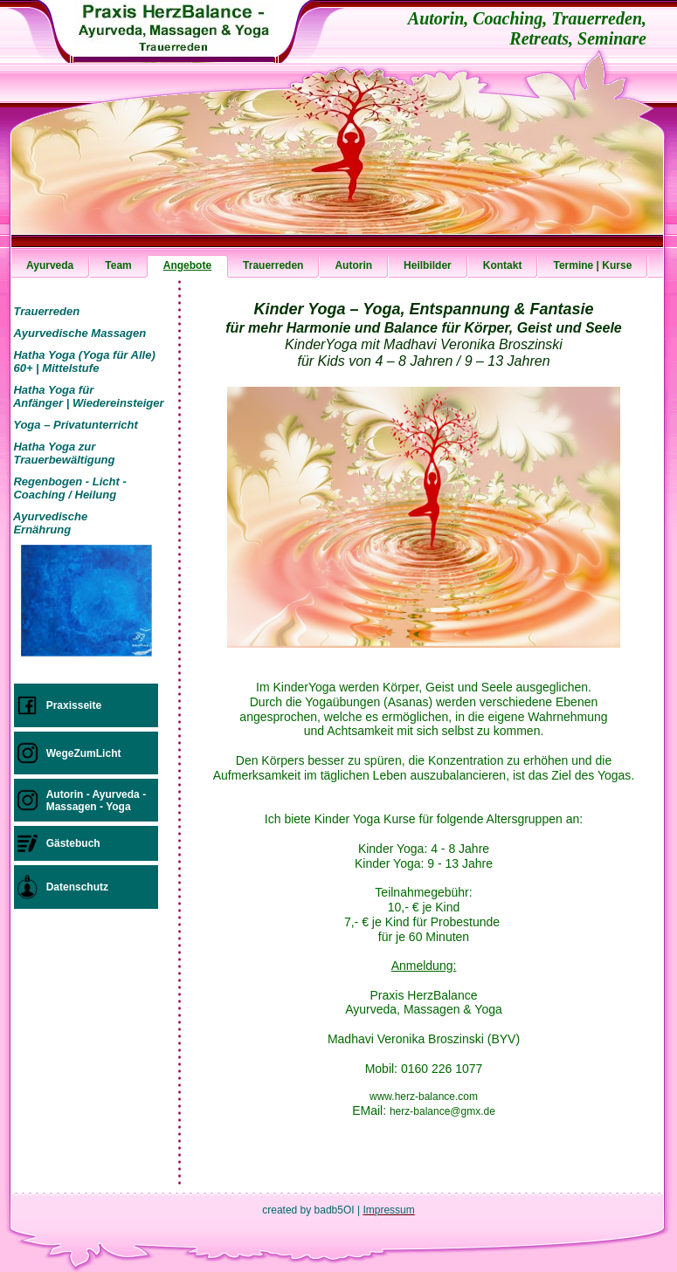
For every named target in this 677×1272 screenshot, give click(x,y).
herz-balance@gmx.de (442, 1111)
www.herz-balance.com (424, 1096)
